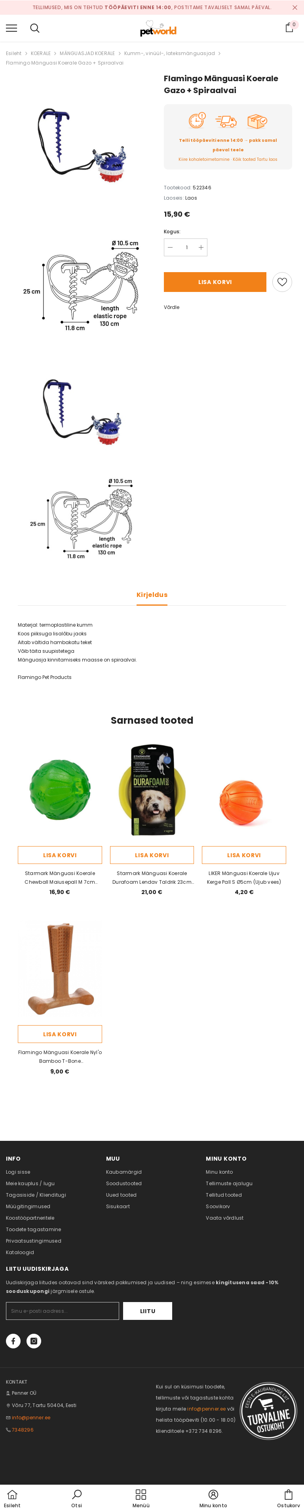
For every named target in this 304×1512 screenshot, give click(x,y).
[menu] (11, 27)
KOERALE (41, 53)
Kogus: (172, 231)
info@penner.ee (31, 1417)
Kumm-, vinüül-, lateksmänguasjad (169, 53)
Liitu (148, 1311)
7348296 (23, 1429)
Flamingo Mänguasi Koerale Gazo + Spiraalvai (65, 62)
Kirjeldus (152, 594)
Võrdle (171, 307)
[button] (77, 1499)
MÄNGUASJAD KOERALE (87, 53)
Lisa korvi (215, 282)
